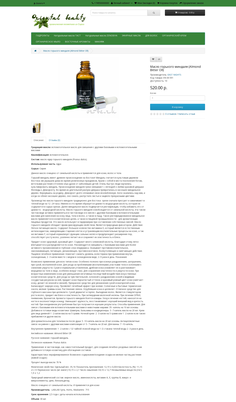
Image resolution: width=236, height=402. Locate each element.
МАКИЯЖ (99, 41)
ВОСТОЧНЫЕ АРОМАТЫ (77, 41)
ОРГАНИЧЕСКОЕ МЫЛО (48, 41)
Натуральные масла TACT (67, 35)
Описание (39, 140)
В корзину (177, 106)
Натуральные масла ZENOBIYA (101, 35)
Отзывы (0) (54, 140)
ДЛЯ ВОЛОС (151, 35)
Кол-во (153, 93)
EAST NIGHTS (174, 74)
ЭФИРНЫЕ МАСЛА (131, 35)
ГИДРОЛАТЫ (42, 35)
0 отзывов (170, 113)
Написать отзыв (186, 113)
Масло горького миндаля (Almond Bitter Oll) (65, 50)
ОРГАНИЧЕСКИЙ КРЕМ (174, 35)
